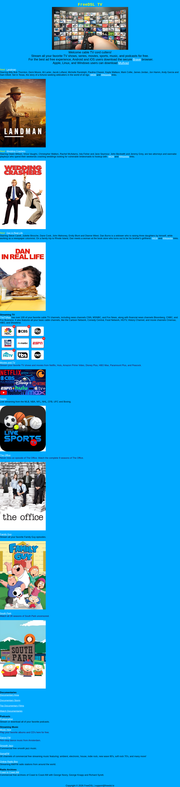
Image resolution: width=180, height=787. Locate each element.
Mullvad (123, 63)
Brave (137, 59)
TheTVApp (5, 317)
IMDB (93, 75)
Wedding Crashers (15, 151)
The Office (5, 455)
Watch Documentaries (11, 711)
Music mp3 (5, 729)
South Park (5, 613)
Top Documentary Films (12, 706)
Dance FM (5, 737)
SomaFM (4, 753)
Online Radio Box (9, 761)
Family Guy (6, 534)
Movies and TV (7, 362)
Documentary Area (9, 695)
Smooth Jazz (6, 745)
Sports (3, 399)
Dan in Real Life (14, 233)
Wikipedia (106, 75)
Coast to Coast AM (9, 772)
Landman (11, 69)
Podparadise (6, 719)
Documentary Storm (10, 700)
